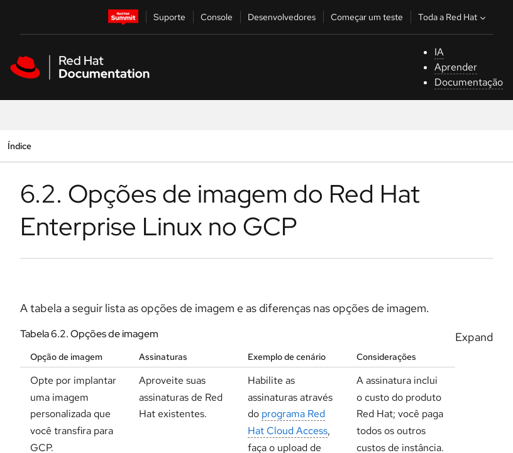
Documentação (468, 82)
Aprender (455, 67)
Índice (19, 146)
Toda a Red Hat (453, 17)
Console (217, 17)
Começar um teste (367, 17)
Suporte (169, 17)
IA (439, 52)
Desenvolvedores (282, 17)
